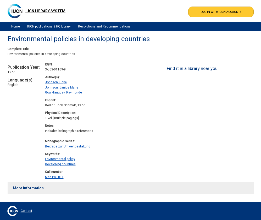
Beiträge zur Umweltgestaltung (67, 146)
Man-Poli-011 (54, 177)
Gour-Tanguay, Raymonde (63, 92)
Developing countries (60, 164)
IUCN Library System (45, 11)
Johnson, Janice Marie (61, 87)
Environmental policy (60, 159)
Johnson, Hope (56, 82)
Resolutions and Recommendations (104, 26)
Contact (26, 211)
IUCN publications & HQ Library (49, 26)
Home (15, 26)
